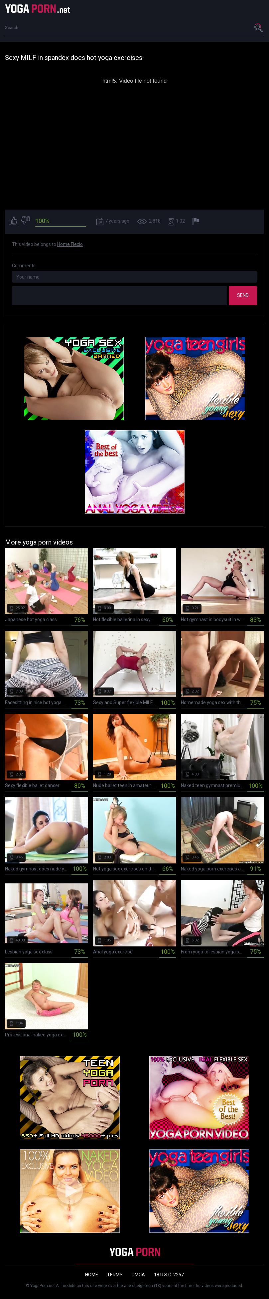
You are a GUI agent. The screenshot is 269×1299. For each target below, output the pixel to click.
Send (243, 295)
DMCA (138, 1274)
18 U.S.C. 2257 (169, 1274)
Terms (115, 1274)
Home (91, 1274)
